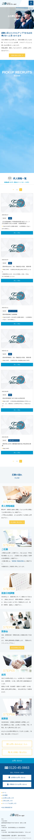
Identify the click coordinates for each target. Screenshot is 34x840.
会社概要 (4, 795)
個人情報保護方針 (6, 807)
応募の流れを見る (17, 55)
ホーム (3, 792)
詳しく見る (17, 233)
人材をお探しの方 (7, 800)
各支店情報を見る (17, 647)
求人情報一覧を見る (17, 522)
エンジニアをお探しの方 (8, 803)
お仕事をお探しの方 (7, 798)
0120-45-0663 (17, 768)
